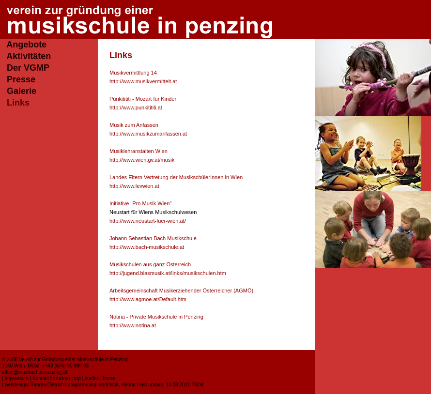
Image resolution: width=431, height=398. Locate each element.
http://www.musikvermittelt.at (143, 81)
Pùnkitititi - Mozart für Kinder (142, 99)
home (109, 378)
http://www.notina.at (132, 325)
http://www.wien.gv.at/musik (141, 160)
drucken (61, 378)
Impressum (16, 378)
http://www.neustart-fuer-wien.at (147, 221)
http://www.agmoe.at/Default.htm (147, 299)
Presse (21, 79)
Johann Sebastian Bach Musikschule (153, 238)
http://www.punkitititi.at (135, 107)
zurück (92, 378)
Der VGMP (28, 68)
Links (18, 102)
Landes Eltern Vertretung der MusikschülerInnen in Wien (176, 177)
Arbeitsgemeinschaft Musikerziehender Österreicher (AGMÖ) (181, 290)
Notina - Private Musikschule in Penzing (156, 317)
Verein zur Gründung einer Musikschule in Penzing (73, 359)
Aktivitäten (28, 56)
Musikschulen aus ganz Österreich (150, 264)
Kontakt (40, 378)
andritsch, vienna (117, 384)
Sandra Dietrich (47, 384)
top (77, 378)
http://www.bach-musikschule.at (146, 247)
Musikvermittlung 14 (133, 73)
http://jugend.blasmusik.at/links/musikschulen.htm (167, 273)
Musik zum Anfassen (133, 125)
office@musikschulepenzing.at (34, 372)
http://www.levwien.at (134, 186)
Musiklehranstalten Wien (138, 151)
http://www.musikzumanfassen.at (148, 134)
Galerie (21, 91)
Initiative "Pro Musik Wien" (140, 203)
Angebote (26, 44)
